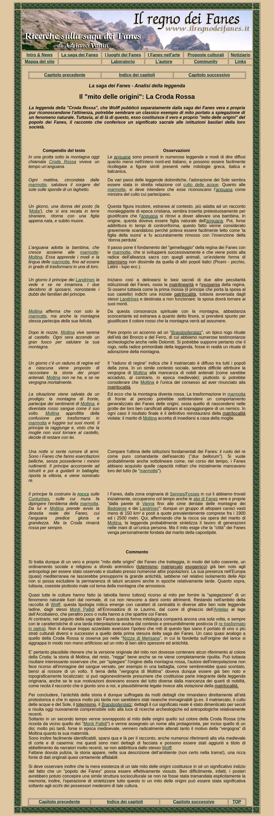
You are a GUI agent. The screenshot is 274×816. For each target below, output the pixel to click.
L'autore (163, 61)
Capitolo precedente (64, 75)
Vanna (148, 503)
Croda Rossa (62, 161)
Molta (34, 211)
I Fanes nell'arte (164, 55)
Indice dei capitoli (137, 75)
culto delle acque (200, 184)
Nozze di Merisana (141, 638)
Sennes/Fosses (184, 494)
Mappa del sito (39, 61)
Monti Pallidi (82, 609)
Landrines (85, 280)
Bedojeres (117, 508)
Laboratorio (123, 61)
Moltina (36, 257)
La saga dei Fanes (79, 55)
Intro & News (39, 55)
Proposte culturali (206, 55)
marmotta (38, 423)
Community (206, 61)
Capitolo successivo (209, 75)
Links (240, 61)
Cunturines (39, 499)
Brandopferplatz (116, 704)
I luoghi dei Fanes (123, 55)
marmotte (38, 184)
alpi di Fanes (205, 499)
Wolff (55, 604)
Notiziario (240, 55)
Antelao (221, 609)
